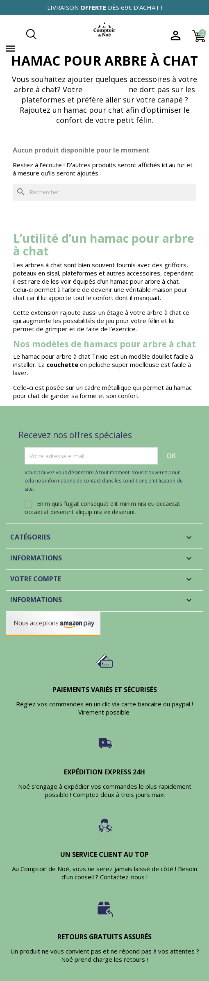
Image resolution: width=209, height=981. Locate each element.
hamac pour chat (94, 110)
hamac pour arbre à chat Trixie (65, 356)
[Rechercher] (104, 192)
